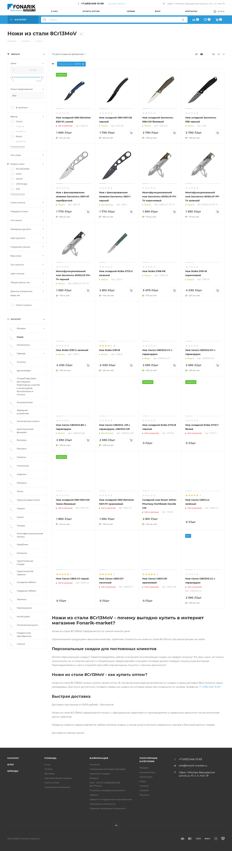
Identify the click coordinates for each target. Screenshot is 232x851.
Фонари (144, 767)
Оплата (48, 769)
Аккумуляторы (147, 772)
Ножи (143, 781)
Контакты (95, 764)
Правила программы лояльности (108, 808)
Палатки (144, 790)
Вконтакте (116, 825)
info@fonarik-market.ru (193, 765)
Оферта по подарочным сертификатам (111, 799)
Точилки (144, 786)
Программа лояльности (57, 787)
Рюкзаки (144, 795)
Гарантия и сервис (100, 773)
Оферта (94, 795)
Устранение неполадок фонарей (107, 769)
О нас (47, 764)
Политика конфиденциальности (107, 790)
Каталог (13, 758)
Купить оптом (51, 782)
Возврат (94, 778)
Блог (10, 764)
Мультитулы (146, 776)
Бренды (12, 771)
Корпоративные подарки (58, 778)
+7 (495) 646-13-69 (92, 3)
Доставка (49, 773)
